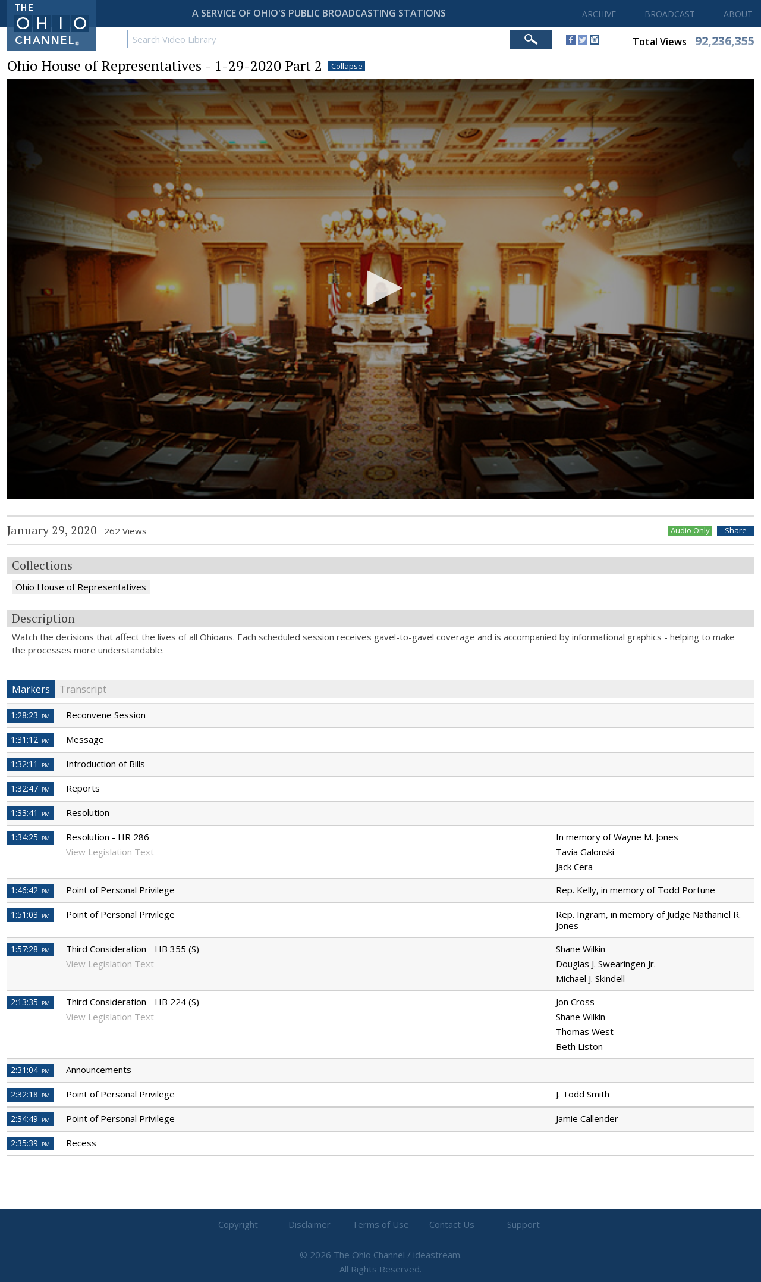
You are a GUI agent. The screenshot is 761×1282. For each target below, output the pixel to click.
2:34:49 (30, 1118)
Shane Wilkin (580, 949)
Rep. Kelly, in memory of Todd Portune (635, 890)
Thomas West (585, 1031)
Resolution (87, 812)
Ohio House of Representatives (80, 587)
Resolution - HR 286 (107, 837)
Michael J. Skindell (590, 978)
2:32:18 (30, 1094)
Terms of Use (380, 1224)
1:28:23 (30, 715)
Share (736, 531)
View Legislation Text (110, 852)
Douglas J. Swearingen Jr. (606, 964)
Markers (31, 689)
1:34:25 (30, 837)
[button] (380, 288)
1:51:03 (30, 914)
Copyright (238, 1224)
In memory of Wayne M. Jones (617, 837)
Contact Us (451, 1224)
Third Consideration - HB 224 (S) (132, 1002)
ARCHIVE (599, 14)
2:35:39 (30, 1143)
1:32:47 (30, 788)
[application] (380, 289)
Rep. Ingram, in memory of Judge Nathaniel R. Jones (648, 919)
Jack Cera (574, 867)
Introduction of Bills (105, 764)
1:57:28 (30, 949)
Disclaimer (309, 1224)
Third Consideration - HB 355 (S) (132, 949)
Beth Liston (579, 1046)
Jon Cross (575, 1002)
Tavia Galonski (585, 852)
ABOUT (738, 14)
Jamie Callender (587, 1118)
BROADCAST (669, 14)
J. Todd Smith (582, 1094)
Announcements (98, 1069)
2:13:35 (30, 1002)
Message (85, 739)
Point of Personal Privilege (120, 890)
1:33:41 (30, 812)
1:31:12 (30, 739)
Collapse (347, 66)
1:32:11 (30, 764)
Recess (81, 1143)
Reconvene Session (106, 715)
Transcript (82, 689)
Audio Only (690, 531)
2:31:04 (30, 1069)
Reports (83, 788)
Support (523, 1224)
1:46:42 (30, 890)
